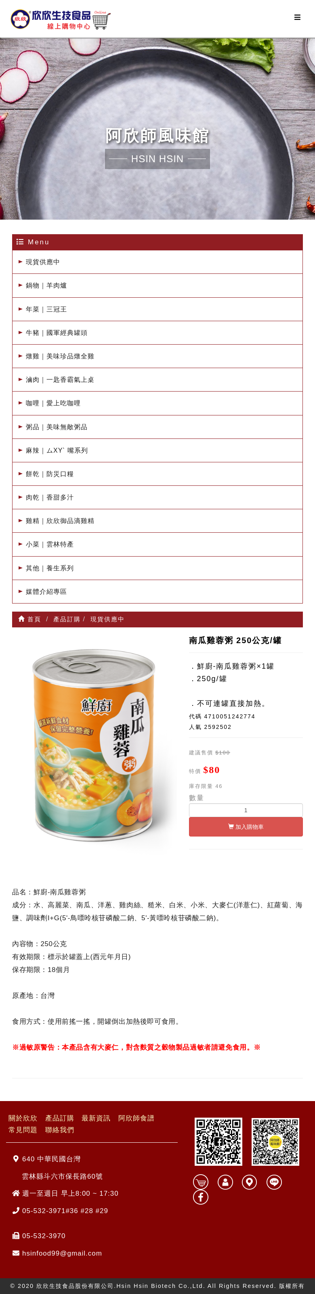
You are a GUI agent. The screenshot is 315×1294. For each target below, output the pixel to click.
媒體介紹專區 (46, 591)
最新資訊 (96, 1118)
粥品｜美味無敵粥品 (57, 427)
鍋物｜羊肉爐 (46, 285)
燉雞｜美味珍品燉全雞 (60, 356)
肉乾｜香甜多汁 (50, 497)
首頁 (29, 619)
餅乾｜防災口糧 (50, 473)
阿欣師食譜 (136, 1118)
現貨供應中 (43, 261)
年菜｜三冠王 (46, 309)
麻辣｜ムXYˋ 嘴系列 (57, 450)
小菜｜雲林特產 (50, 544)
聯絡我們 (59, 1130)
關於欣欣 (23, 1118)
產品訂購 (59, 1118)
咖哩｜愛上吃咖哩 (53, 403)
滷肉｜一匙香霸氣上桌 (60, 379)
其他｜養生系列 (50, 568)
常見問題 (23, 1130)
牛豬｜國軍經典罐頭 (57, 332)
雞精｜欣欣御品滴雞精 (60, 520)
